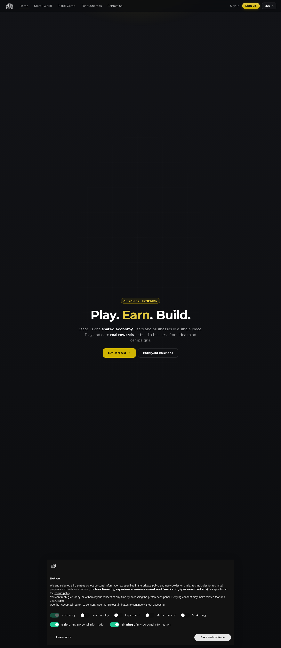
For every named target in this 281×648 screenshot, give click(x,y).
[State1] (9, 6)
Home (24, 6)
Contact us (115, 6)
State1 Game (67, 6)
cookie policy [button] (62, 593)
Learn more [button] (63, 637)
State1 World (43, 6)
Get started (119, 353)
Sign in (234, 6)
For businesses (91, 6)
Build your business (158, 353)
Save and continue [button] (213, 637)
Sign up (251, 6)
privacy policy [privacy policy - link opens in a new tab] (151, 585)
